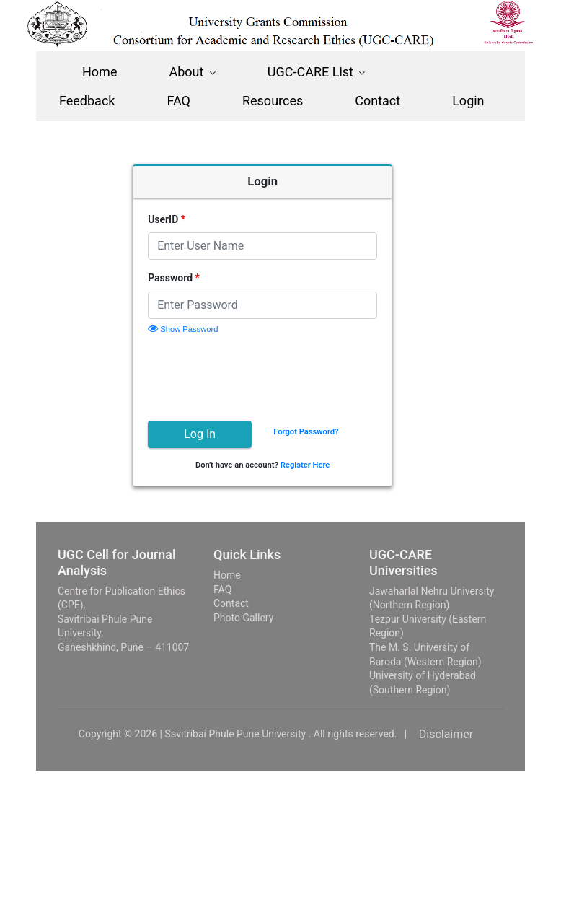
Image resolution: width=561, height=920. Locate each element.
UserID (184, 219)
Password (192, 278)
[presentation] (275, 375)
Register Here (323, 465)
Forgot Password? (323, 432)
